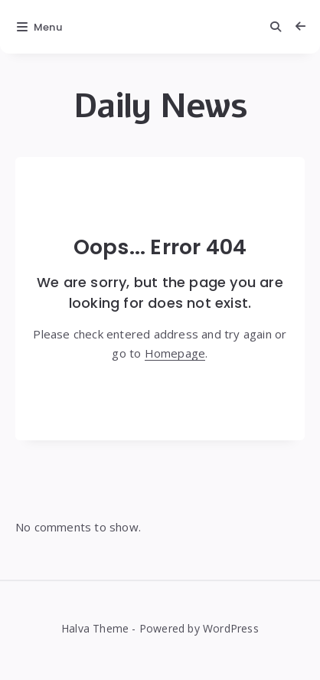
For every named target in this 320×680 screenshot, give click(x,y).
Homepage (175, 353)
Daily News (160, 106)
